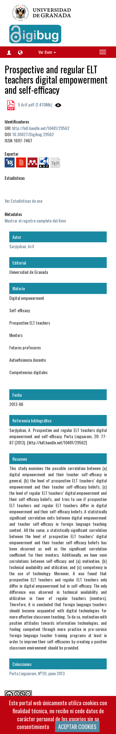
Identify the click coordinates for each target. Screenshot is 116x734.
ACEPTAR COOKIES (77, 727)
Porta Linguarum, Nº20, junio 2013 (37, 673)
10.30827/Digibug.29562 (33, 134)
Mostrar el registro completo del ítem (35, 220)
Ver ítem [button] (47, 52)
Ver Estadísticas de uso (23, 200)
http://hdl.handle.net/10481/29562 (40, 128)
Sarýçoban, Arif (21, 246)
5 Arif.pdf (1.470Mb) (34, 104)
